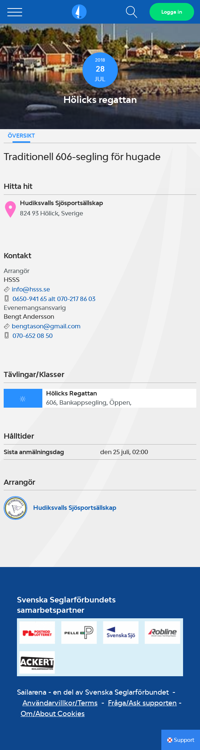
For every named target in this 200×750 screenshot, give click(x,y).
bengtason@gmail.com (46, 326)
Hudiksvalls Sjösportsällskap (74, 507)
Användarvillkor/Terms (60, 703)
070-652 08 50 (33, 335)
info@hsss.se (31, 289)
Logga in (171, 12)
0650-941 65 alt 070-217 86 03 (54, 299)
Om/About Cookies (53, 713)
